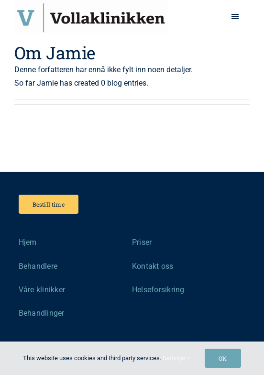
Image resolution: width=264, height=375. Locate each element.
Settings (176, 358)
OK (223, 358)
